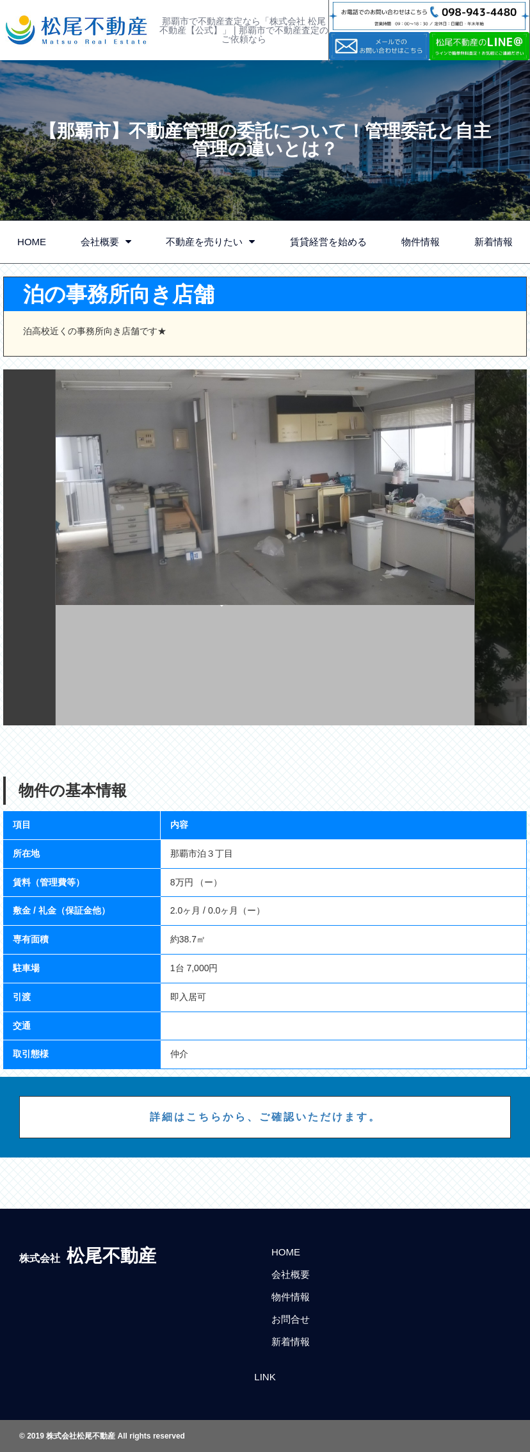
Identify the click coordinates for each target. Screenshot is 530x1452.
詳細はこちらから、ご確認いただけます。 (265, 1116)
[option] (265, 547)
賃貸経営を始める (328, 241)
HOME (31, 241)
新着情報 (290, 1341)
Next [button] (500, 547)
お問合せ (290, 1319)
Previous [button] (29, 547)
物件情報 (420, 241)
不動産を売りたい (210, 242)
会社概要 (106, 242)
